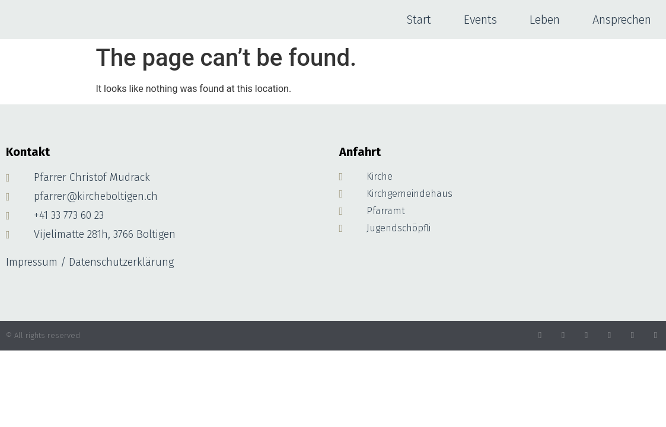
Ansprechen (621, 19)
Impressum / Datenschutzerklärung (90, 262)
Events (480, 19)
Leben (545, 19)
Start (418, 19)
